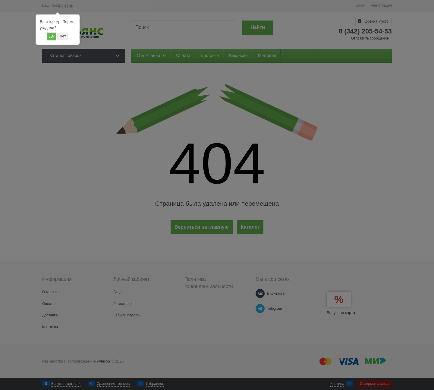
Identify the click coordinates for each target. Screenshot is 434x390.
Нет (63, 36)
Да (51, 36)
